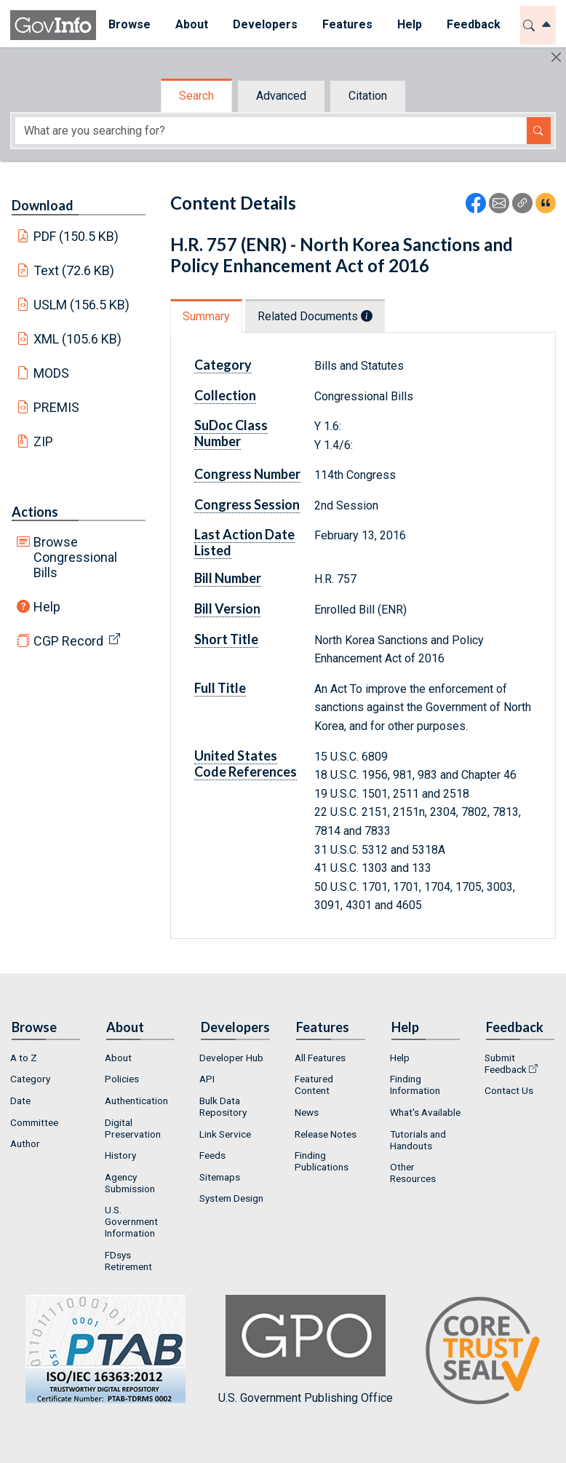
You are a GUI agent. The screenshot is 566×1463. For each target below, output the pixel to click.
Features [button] (347, 24)
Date (20, 1100)
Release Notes (325, 1134)
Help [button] (409, 24)
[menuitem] (129, 25)
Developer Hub (231, 1057)
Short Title (226, 639)
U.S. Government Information (131, 1221)
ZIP (43, 441)
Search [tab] (196, 96)
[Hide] (556, 57)
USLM (81, 304)
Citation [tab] (367, 96)
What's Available (425, 1112)
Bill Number (227, 578)
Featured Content (314, 1084)
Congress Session (247, 504)
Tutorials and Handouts (418, 1139)
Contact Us (509, 1090)
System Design (231, 1198)
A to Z (23, 1057)
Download (42, 205)
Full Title (220, 688)
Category (223, 365)
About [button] (191, 24)
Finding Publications (321, 1161)
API (207, 1079)
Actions (35, 512)
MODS (51, 373)
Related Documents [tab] (315, 316)
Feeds (212, 1155)
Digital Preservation (133, 1128)
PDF (76, 236)
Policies (122, 1079)
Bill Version (227, 608)
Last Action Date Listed (244, 542)
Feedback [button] (474, 24)
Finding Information (415, 1084)
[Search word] (271, 130)
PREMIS (56, 407)
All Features (320, 1057)
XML (77, 338)
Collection (225, 395)
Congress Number (247, 474)
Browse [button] (129, 24)
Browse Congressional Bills (75, 557)
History (120, 1155)
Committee (34, 1122)
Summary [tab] (206, 316)
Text (74, 270)
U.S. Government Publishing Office (305, 1350)
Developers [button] (265, 24)
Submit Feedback (506, 1063)
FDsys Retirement (128, 1260)
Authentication (136, 1100)
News (307, 1112)
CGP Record (68, 641)
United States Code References (245, 764)
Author (25, 1143)
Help (46, 606)
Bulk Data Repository (223, 1106)
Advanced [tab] (281, 96)
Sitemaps (219, 1177)
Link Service (225, 1134)
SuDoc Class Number (231, 433)
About (118, 1057)
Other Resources (413, 1172)
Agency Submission (130, 1182)
